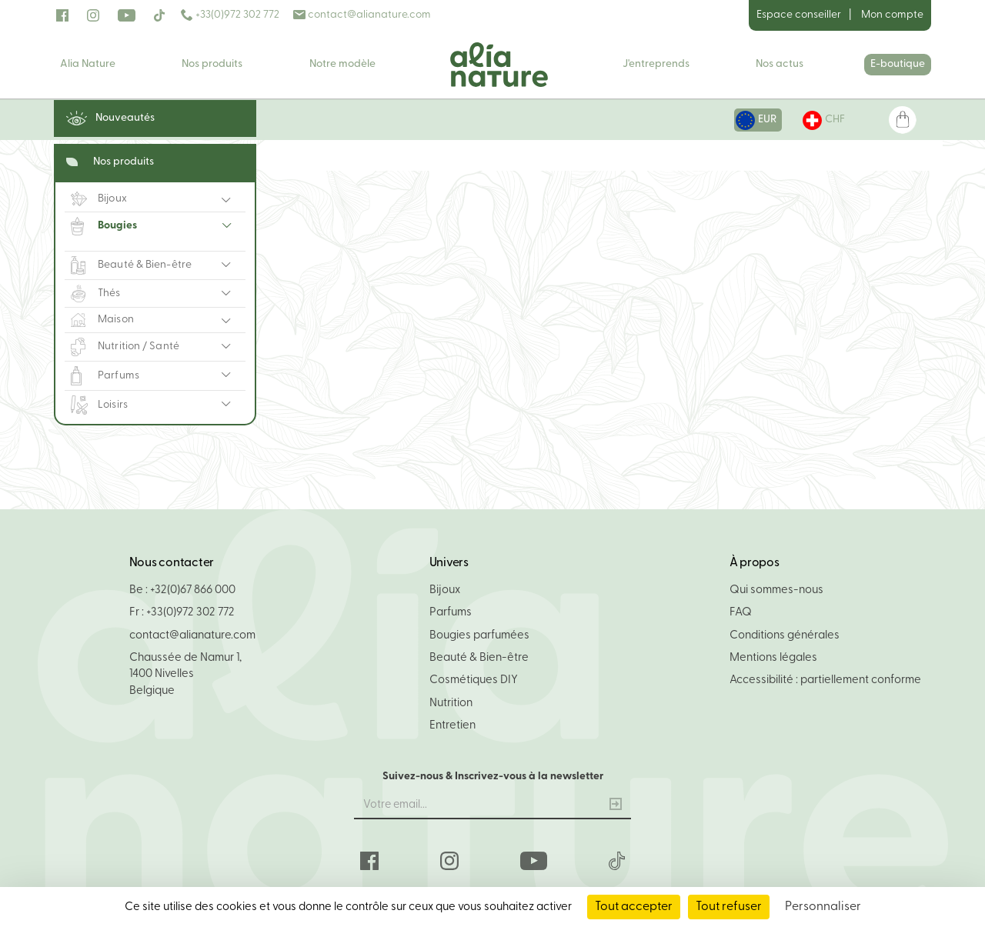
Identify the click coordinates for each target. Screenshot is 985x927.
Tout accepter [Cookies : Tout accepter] (634, 907)
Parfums (450, 613)
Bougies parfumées (479, 636)
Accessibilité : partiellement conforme (825, 680)
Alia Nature (87, 64)
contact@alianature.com (362, 15)
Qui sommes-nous (776, 590)
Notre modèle (342, 64)
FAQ (741, 613)
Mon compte (892, 15)
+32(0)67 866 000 (192, 590)
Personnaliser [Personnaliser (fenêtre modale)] (823, 907)
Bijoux (444, 590)
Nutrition (450, 703)
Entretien (452, 726)
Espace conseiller (798, 15)
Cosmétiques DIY (473, 680)
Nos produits (212, 64)
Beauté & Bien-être (479, 658)
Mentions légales (773, 658)
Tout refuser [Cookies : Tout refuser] (729, 907)
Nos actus (779, 64)
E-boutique (897, 64)
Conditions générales (785, 636)
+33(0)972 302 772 (230, 15)
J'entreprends (656, 64)
